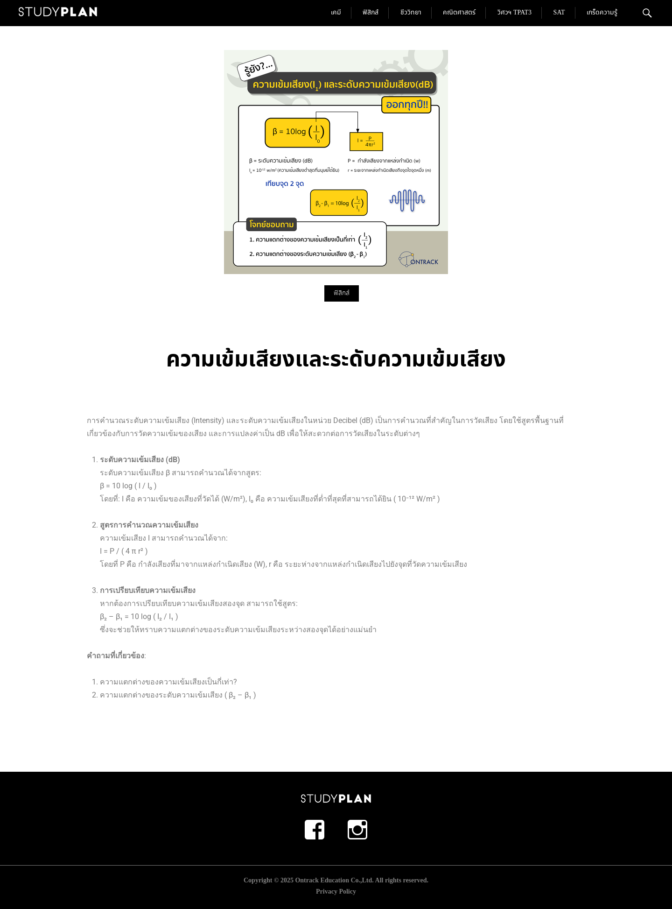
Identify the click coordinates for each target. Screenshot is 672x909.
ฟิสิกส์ (370, 12)
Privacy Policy (336, 891)
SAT (559, 12)
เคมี (336, 12)
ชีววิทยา (410, 12)
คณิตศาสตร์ (459, 12)
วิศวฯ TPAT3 (514, 12)
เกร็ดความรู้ (602, 12)
